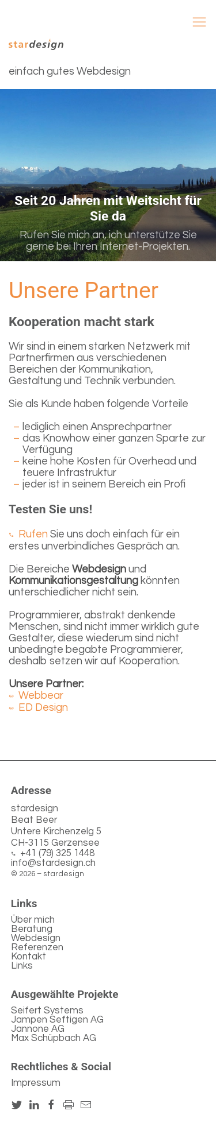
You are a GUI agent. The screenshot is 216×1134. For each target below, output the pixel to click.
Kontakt (28, 956)
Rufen (33, 534)
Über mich (33, 919)
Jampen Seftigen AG (57, 1019)
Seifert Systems (47, 1010)
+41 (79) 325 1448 (57, 853)
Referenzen (37, 947)
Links (22, 965)
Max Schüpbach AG (53, 1038)
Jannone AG (38, 1029)
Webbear (40, 695)
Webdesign (35, 938)
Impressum (35, 1082)
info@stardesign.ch (53, 863)
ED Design (43, 707)
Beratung (31, 929)
